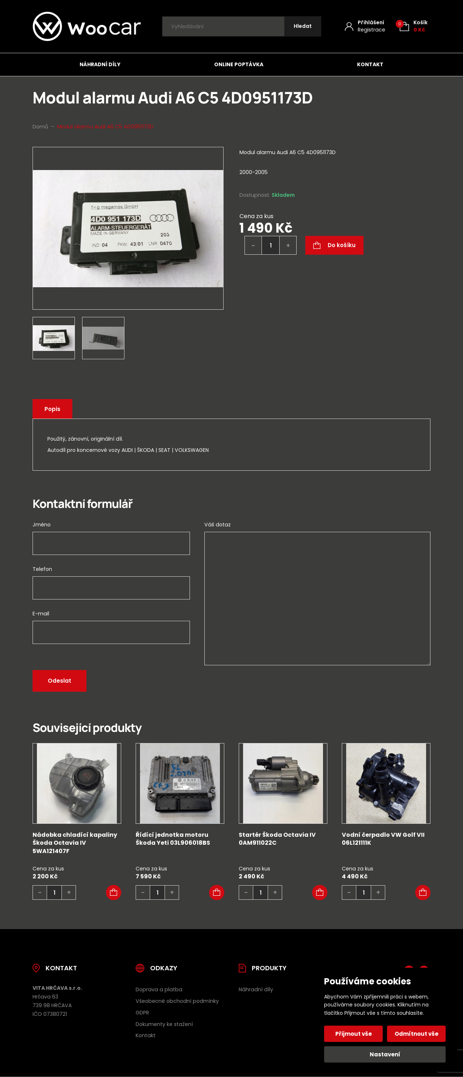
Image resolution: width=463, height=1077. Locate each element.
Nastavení (385, 1054)
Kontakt (370, 64)
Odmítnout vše (416, 1034)
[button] (113, 892)
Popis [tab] (52, 409)
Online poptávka (238, 64)
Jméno (42, 524)
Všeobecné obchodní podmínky (177, 1001)
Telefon (42, 569)
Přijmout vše (353, 1034)
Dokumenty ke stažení (164, 1024)
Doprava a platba (159, 989)
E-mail (41, 613)
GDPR (142, 1012)
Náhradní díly (100, 64)
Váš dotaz (217, 524)
